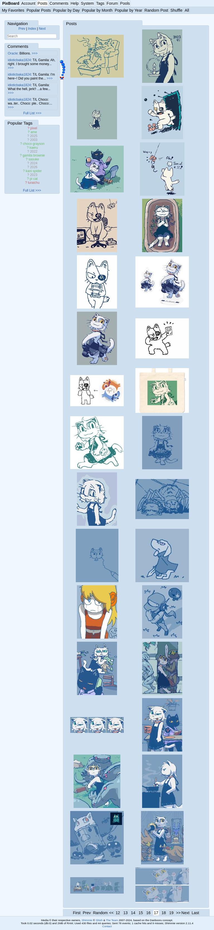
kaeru (34, 148)
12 (118, 913)
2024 (33, 163)
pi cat (34, 179)
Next (42, 29)
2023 (33, 175)
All (187, 10)
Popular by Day (66, 10)
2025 (33, 136)
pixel (33, 128)
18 (164, 913)
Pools (125, 3)
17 (156, 913)
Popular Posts (38, 10)
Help (75, 3)
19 (171, 913)
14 (133, 913)
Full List (29, 113)
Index (32, 29)
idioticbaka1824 (19, 60)
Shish (99, 920)
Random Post (156, 10)
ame (33, 132)
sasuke (33, 159)
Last (195, 913)
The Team (112, 920)
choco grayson (33, 144)
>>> (35, 53)
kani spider (34, 171)
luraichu (34, 183)
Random (100, 913)
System (87, 3)
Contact (107, 926)
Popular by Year (128, 10)
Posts (42, 3)
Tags (100, 3)
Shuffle (176, 10)
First (77, 913)
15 (140, 913)
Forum (112, 3)
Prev (21, 29)
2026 (33, 167)
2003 (33, 140)
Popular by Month (97, 10)
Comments (59, 3)
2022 (33, 151)
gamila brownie (34, 155)
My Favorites (13, 10)
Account (28, 3)
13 (125, 913)
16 (148, 913)
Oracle (13, 53)
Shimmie (87, 920)
